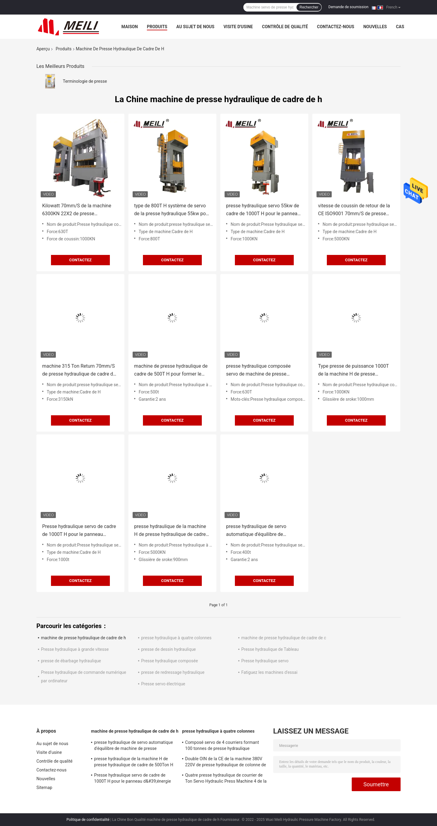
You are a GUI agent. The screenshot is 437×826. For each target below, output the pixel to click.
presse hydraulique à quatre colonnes (176, 637)
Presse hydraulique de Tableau (270, 649)
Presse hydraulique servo (265, 660)
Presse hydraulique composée (169, 660)
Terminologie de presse (85, 81)
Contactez (80, 260)
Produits (157, 26)
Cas (400, 26)
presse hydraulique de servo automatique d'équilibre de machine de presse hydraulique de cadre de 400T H (263, 530)
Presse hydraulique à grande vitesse (75, 649)
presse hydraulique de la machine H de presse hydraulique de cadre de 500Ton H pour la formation (170, 530)
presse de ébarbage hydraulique (71, 660)
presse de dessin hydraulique (168, 649)
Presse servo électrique (163, 683)
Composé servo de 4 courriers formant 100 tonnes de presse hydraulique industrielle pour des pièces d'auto (222, 746)
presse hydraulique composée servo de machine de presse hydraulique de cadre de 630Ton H (263, 370)
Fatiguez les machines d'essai (269, 672)
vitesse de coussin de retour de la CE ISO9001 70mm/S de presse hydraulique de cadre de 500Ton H (354, 210)
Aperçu (43, 48)
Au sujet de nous (195, 26)
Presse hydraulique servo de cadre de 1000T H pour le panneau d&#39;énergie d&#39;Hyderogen (79, 530)
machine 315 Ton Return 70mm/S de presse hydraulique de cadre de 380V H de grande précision (79, 370)
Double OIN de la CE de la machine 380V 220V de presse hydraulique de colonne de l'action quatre (225, 762)
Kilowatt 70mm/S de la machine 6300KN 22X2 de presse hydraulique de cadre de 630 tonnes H (76, 210)
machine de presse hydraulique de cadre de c (283, 637)
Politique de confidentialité (88, 820)
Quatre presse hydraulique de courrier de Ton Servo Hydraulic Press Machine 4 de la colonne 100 (225, 779)
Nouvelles (375, 26)
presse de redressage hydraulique (173, 672)
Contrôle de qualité (285, 26)
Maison (129, 26)
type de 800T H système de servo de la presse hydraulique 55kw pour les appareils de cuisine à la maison (172, 210)
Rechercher (309, 7)
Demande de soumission (348, 7)
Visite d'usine (238, 26)
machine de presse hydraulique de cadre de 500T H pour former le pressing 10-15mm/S (171, 370)
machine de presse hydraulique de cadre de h (83, 637)
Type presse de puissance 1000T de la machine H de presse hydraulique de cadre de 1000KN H (355, 370)
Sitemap (44, 787)
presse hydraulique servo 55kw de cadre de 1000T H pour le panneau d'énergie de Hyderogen (263, 210)
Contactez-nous (335, 26)
